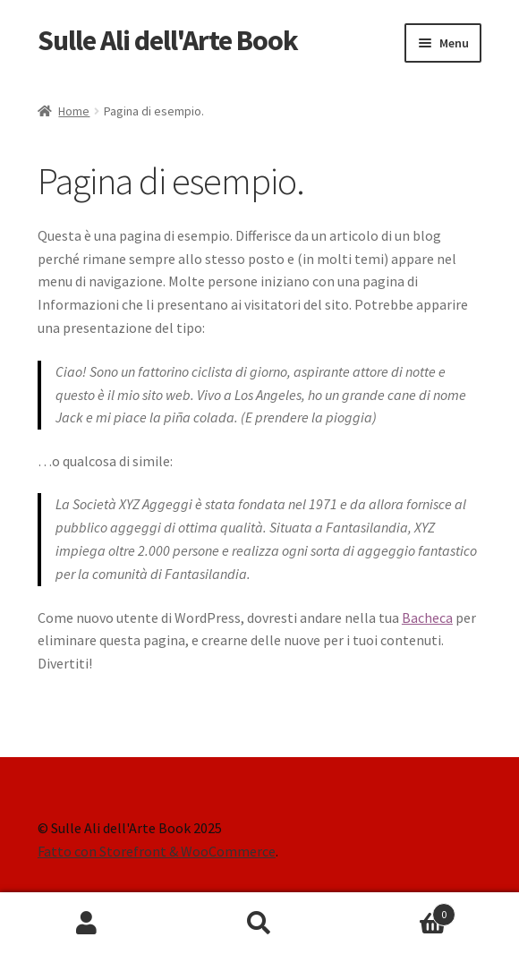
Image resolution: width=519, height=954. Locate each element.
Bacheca (427, 617)
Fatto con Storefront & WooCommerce (157, 851)
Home (73, 111)
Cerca (259, 923)
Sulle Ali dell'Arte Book (168, 40)
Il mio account (86, 923)
